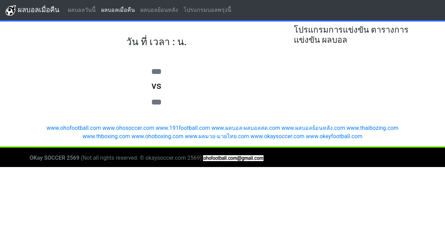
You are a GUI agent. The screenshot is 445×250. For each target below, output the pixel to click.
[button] (156, 71)
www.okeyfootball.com (334, 136)
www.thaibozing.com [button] (372, 128)
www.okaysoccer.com (277, 136)
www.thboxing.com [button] (106, 136)
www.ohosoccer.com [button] (128, 128)
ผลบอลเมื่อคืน (32, 10)
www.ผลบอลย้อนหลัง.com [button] (313, 128)
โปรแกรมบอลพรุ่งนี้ (209, 9)
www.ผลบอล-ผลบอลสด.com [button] (245, 128)
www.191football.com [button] (183, 128)
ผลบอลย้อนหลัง (160, 9)
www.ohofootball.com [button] (74, 128)
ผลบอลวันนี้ (83, 9)
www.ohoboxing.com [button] (157, 136)
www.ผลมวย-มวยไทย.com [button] (217, 136)
